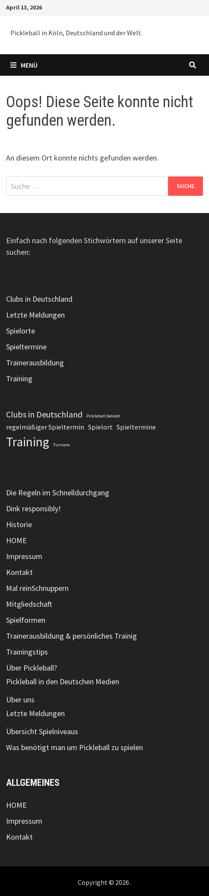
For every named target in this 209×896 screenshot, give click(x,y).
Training (19, 378)
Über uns (20, 699)
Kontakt (19, 572)
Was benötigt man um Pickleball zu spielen (74, 747)
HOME (16, 540)
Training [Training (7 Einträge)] (27, 442)
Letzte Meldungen (35, 315)
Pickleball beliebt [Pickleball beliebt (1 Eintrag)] (103, 416)
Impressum (24, 556)
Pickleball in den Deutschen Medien (62, 681)
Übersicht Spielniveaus (42, 731)
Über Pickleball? (31, 668)
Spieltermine (26, 347)
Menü (24, 65)
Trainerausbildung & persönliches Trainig (71, 636)
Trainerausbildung (35, 363)
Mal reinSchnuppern (37, 588)
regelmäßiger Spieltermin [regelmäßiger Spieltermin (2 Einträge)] (45, 427)
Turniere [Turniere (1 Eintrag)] (61, 445)
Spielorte (20, 331)
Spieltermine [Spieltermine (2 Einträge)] (136, 427)
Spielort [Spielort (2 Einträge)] (100, 427)
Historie (19, 524)
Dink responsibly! (33, 508)
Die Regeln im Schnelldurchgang (57, 492)
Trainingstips (27, 652)
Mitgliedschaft (29, 604)
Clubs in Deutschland (39, 299)
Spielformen (25, 620)
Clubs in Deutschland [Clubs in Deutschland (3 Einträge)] (44, 414)
